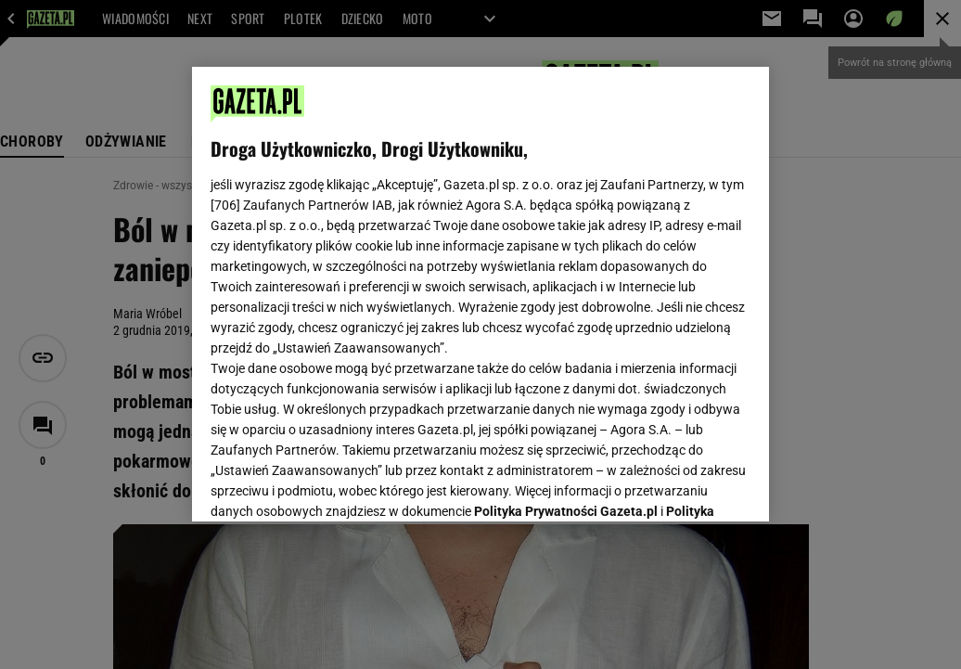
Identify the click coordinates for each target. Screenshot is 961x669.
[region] (480, 294)
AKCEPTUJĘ (688, 485)
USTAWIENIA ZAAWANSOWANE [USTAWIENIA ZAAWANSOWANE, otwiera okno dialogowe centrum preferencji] (332, 484)
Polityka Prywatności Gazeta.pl (566, 275)
